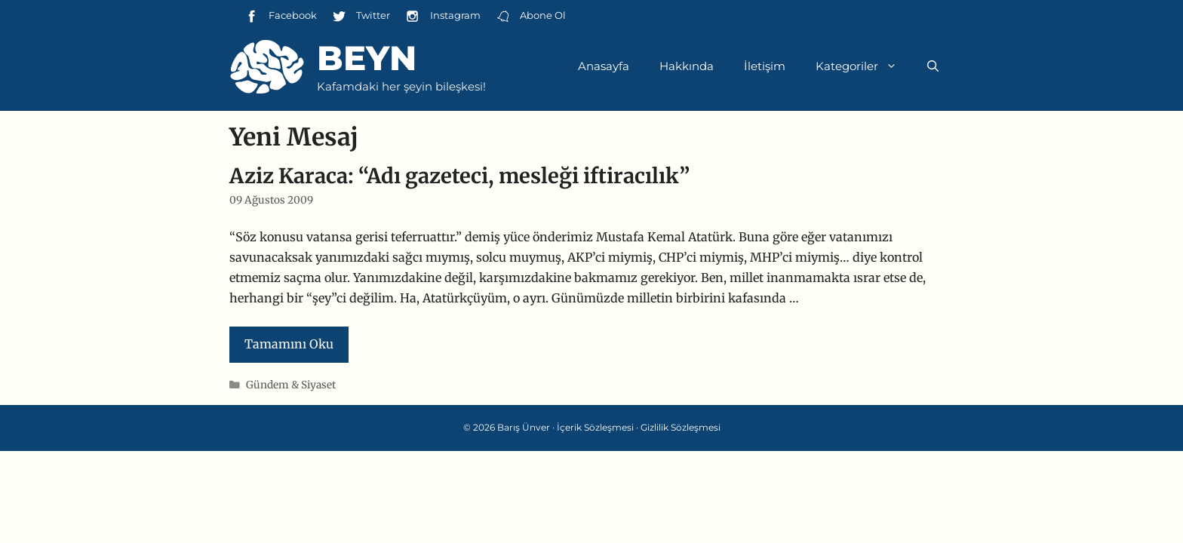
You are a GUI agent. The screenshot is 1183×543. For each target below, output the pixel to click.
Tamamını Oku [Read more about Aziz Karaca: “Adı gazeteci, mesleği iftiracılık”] (288, 343)
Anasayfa (603, 66)
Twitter (361, 16)
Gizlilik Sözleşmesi (681, 427)
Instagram (442, 16)
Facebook (280, 16)
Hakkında (686, 66)
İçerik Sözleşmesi (595, 427)
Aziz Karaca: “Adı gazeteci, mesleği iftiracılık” (459, 176)
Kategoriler (864, 66)
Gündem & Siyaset (291, 385)
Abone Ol (531, 16)
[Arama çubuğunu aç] (933, 66)
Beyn (366, 57)
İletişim (764, 66)
